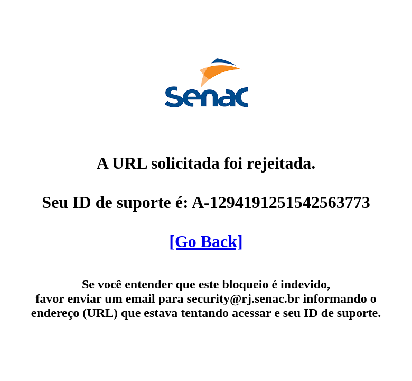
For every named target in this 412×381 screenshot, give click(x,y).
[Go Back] (206, 241)
